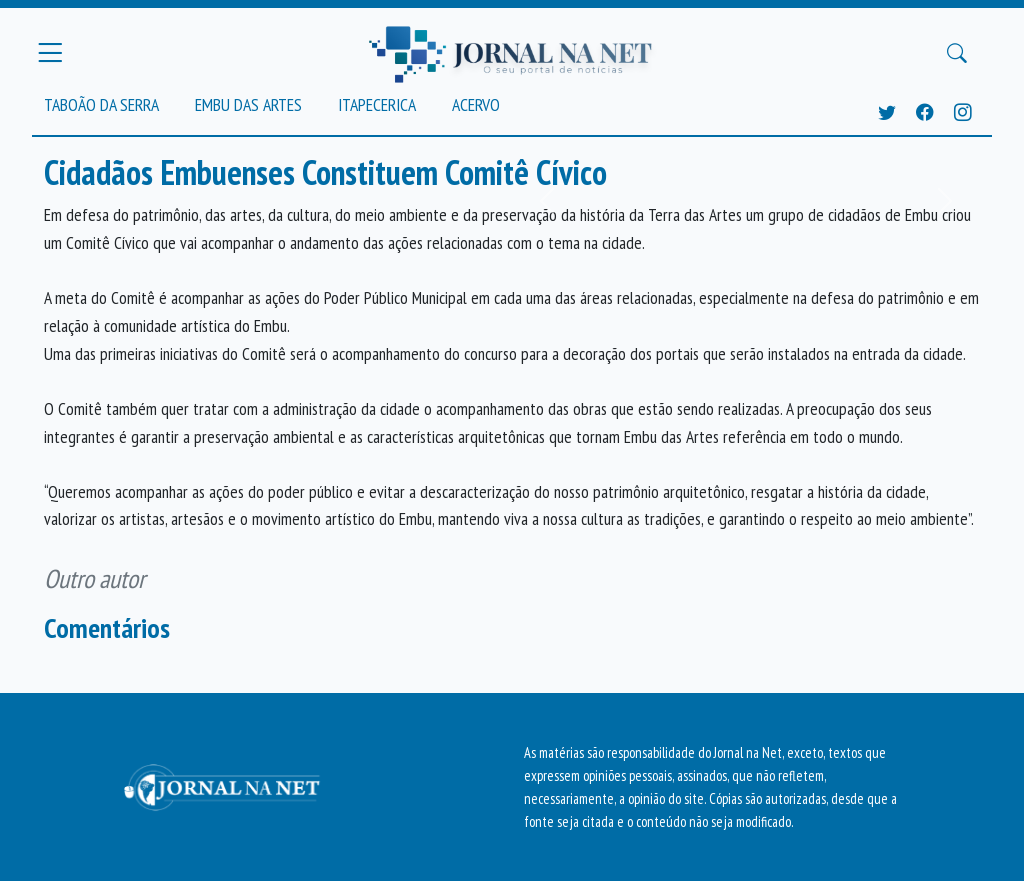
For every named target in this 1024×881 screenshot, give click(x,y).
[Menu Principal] (50, 53)
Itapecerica (377, 104)
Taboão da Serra (101, 104)
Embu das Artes (248, 104)
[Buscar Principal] (957, 53)
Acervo (476, 104)
